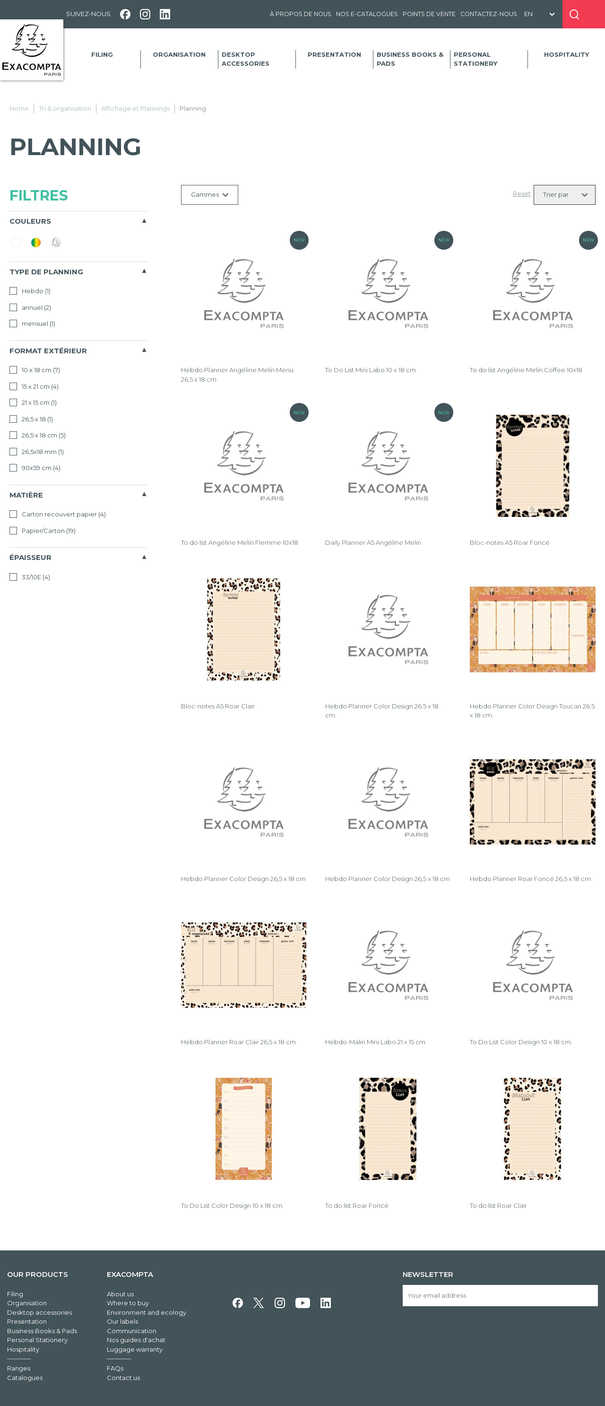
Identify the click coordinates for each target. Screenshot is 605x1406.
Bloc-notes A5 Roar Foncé (510, 542)
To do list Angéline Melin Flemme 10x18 (239, 542)
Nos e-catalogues (367, 13)
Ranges (18, 1368)
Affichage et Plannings (135, 108)
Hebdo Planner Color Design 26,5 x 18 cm (243, 878)
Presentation (334, 54)
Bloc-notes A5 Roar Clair (218, 706)
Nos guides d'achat (136, 1340)
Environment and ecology (146, 1312)
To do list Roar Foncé (357, 1205)
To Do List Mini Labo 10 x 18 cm (370, 370)
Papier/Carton (42, 530)
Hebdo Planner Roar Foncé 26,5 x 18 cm (530, 878)
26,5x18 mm (36, 451)
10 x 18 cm (34, 370)
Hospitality (566, 54)
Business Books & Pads (410, 59)
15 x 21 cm (34, 386)
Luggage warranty (135, 1349)
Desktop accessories (245, 59)
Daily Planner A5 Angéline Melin (374, 542)
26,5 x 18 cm (37, 435)
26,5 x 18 (31, 419)
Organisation (179, 54)
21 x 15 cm (33, 402)
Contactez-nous (488, 13)
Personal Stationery (475, 59)
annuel (30, 307)
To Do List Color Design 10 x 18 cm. (521, 1042)
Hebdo (30, 291)
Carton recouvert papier (57, 514)
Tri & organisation (65, 108)
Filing (102, 54)
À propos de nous (300, 13)
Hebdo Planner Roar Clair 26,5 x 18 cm (238, 1042)
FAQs (115, 1368)
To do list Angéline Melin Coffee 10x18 (526, 370)
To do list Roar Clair (498, 1205)
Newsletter (428, 1274)
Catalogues (25, 1377)
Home (19, 108)
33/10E (29, 577)
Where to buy (128, 1303)
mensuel (32, 323)
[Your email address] (500, 1295)
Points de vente (429, 13)
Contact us (123, 1377)
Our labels (122, 1321)
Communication (131, 1331)
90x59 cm (34, 468)
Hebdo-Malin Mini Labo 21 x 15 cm (375, 1042)
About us (120, 1294)
